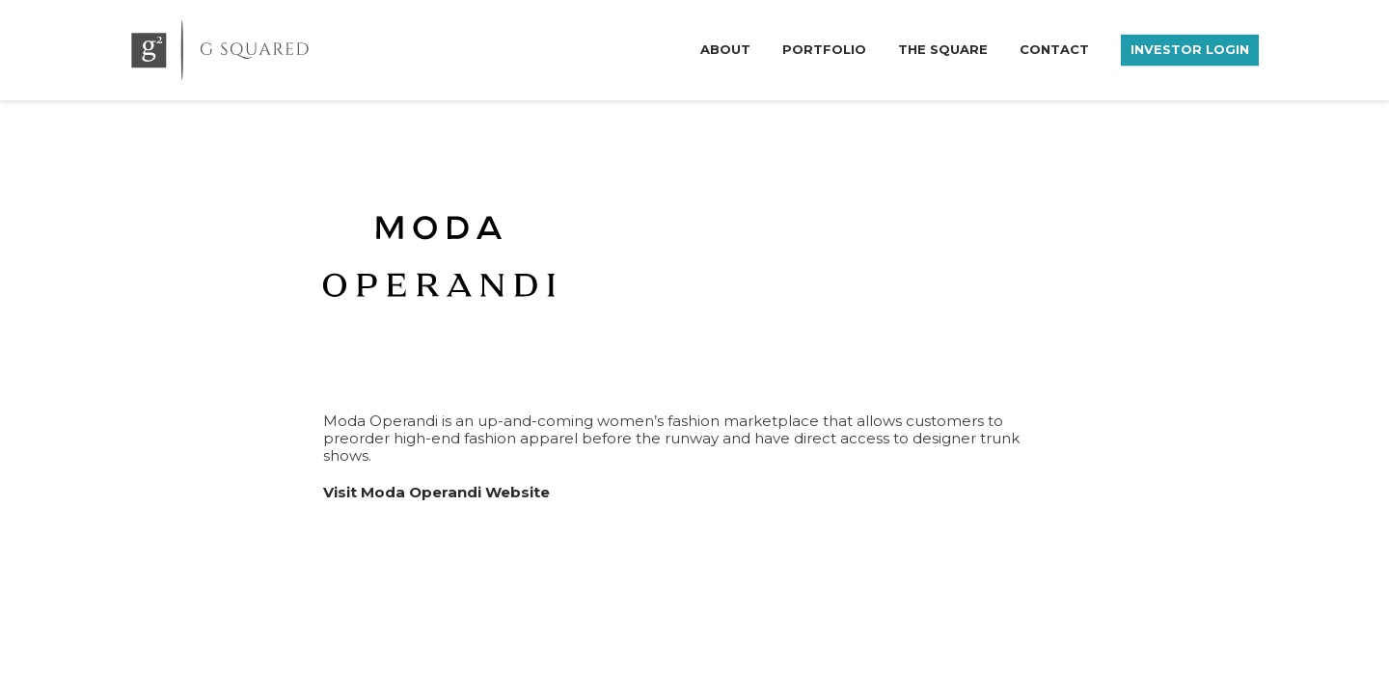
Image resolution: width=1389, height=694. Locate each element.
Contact (1054, 48)
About (725, 48)
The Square (943, 48)
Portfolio (824, 48)
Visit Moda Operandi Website (436, 492)
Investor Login (1189, 48)
